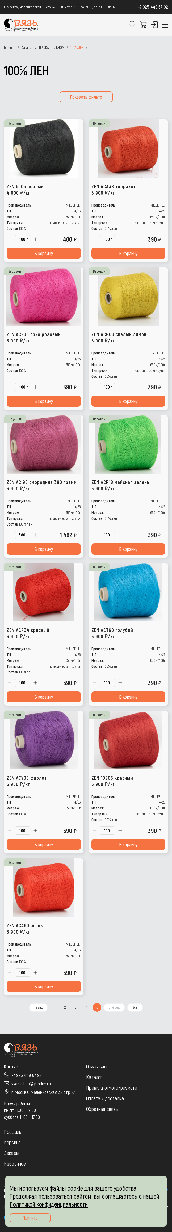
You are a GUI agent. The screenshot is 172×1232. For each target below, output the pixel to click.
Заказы (11, 1153)
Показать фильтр (86, 97)
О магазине (97, 1066)
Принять (30, 1218)
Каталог (94, 1077)
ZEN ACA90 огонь (25, 928)
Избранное (15, 1163)
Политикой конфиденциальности (49, 1204)
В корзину (43, 253)
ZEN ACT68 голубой (112, 633)
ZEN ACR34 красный (28, 633)
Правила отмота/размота (111, 1087)
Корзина (12, 1142)
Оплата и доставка (105, 1098)
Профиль (12, 1131)
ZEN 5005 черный (25, 189)
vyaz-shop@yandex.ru (31, 1084)
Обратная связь (102, 1109)
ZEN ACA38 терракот (113, 189)
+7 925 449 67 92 (153, 7)
